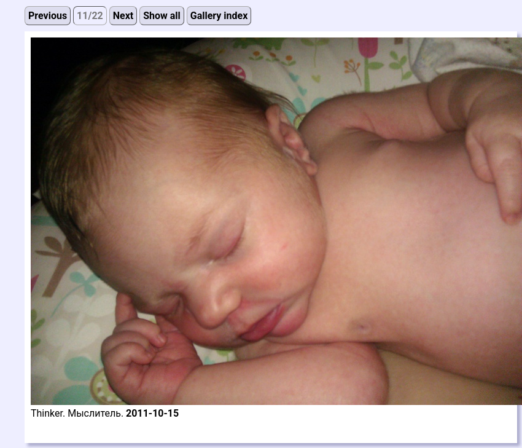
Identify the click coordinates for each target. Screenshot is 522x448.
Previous (47, 16)
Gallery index (219, 16)
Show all (162, 16)
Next (123, 16)
